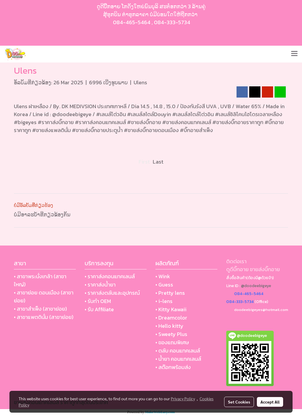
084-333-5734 (172, 22)
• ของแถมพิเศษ (172, 342)
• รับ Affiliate (99, 309)
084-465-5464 (131, 22)
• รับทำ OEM (98, 301)
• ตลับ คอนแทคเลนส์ (177, 351)
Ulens (140, 82)
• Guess (164, 285)
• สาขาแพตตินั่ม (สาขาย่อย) (43, 317)
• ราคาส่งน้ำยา (100, 285)
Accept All (270, 401)
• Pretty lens (170, 293)
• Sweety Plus (171, 334)
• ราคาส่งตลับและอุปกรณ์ (112, 293)
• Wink (162, 276)
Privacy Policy (183, 398)
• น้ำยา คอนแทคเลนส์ (178, 359)
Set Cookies (239, 401)
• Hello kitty (169, 326)
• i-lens (164, 301)
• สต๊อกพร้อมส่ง (173, 367)
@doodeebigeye (256, 286)
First (144, 162)
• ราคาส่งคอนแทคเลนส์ (110, 276)
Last (158, 162)
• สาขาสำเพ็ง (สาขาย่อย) (40, 309)
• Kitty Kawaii (170, 309)
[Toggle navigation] (294, 53)
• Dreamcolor (171, 318)
